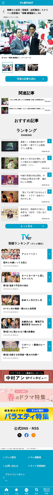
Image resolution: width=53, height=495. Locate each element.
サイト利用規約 (37, 466)
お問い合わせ (11, 466)
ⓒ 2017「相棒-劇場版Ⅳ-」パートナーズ (33, 448)
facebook (26, 435)
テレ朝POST (26, 3)
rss (33, 435)
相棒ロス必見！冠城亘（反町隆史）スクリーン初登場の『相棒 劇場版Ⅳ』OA (19, 448)
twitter (19, 435)
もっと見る (26, 226)
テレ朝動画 (35, 457)
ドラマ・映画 (9, 448)
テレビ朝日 (10, 457)
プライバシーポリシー (15, 477)
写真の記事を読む (26, 79)
